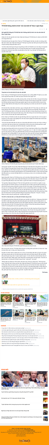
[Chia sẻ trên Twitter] (42, 29)
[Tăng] (7, 29)
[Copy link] (44, 29)
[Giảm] (3, 29)
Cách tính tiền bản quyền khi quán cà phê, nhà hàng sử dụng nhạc (19, 339)
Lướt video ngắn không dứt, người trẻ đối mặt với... (18, 20)
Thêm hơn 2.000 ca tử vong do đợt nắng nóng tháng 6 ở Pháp (18, 343)
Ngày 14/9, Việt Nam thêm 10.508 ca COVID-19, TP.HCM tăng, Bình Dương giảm (21, 278)
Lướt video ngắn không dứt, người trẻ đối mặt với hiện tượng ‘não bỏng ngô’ (21, 330)
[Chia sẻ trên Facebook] (40, 29)
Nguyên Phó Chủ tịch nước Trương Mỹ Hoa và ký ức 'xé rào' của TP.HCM (20, 345)
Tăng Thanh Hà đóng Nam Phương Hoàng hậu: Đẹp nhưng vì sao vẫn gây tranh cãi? (23, 335)
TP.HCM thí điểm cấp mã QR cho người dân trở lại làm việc (16, 284)
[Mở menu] (2, 1)
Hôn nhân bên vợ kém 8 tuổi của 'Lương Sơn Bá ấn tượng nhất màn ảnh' (20, 332)
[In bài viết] (46, 29)
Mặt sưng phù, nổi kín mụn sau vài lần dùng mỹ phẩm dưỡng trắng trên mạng (21, 334)
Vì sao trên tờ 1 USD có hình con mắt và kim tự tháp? (16, 328)
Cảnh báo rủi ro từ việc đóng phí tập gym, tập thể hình (16, 341)
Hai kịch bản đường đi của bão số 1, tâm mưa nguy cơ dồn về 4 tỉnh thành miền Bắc (23, 337)
